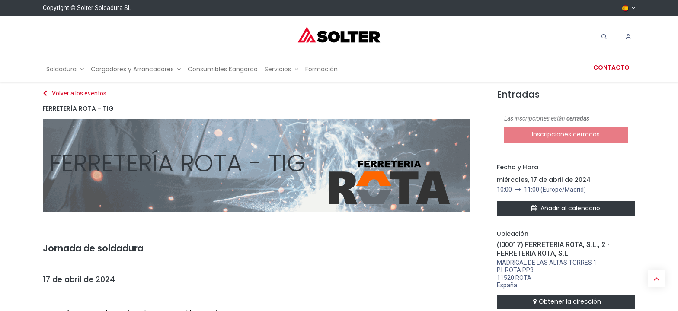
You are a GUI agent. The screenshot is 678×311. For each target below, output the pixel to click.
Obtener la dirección (566, 301)
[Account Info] (628, 37)
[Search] (604, 37)
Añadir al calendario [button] (565, 208)
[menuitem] (65, 69)
